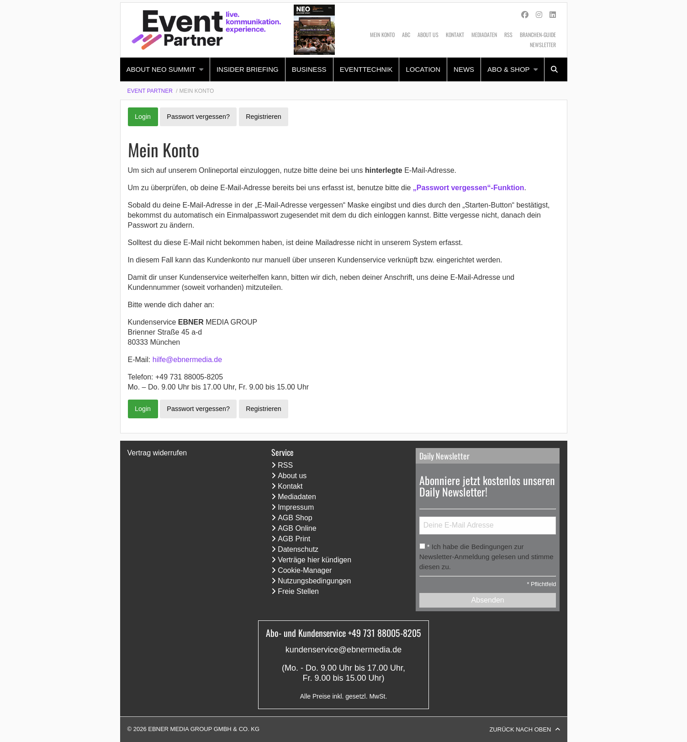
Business (309, 69)
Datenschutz (298, 549)
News (464, 69)
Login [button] (143, 116)
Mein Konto (382, 34)
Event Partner (150, 91)
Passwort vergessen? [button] (198, 116)
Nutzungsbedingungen (314, 581)
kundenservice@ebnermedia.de (343, 649)
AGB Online (297, 528)
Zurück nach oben (520, 729)
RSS (508, 34)
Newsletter (543, 44)
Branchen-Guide (538, 34)
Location (423, 69)
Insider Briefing (248, 69)
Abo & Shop (508, 69)
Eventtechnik (366, 69)
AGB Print (294, 539)
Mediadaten (484, 34)
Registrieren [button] (263, 116)
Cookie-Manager (305, 570)
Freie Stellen (298, 591)
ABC (406, 34)
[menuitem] (165, 69)
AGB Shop (295, 518)
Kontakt (455, 34)
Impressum (296, 507)
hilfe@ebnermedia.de (187, 359)
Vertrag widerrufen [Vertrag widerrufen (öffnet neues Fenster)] (157, 453)
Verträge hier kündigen (314, 560)
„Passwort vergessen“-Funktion (468, 188)
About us (428, 34)
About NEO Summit (161, 69)
